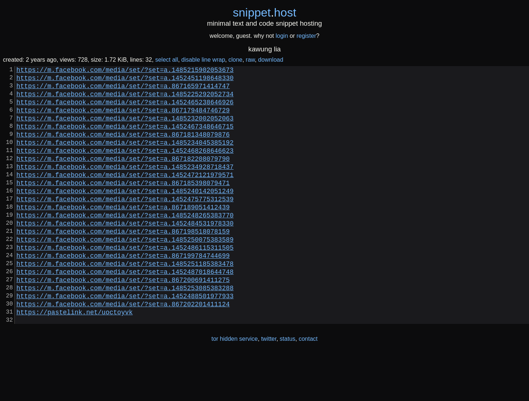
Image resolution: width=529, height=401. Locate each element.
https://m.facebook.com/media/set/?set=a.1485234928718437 (125, 185)
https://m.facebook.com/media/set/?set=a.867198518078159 (123, 261)
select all (166, 60)
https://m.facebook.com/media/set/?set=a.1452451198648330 (125, 80)
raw (250, 60)
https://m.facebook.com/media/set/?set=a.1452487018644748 (125, 309)
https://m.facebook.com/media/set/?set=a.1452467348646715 (125, 137)
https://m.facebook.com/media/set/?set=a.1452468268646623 (125, 166)
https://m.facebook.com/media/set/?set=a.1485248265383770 (125, 242)
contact (308, 386)
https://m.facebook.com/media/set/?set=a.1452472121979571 (125, 195)
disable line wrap (203, 60)
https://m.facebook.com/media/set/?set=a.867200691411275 (123, 319)
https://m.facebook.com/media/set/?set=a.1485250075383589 (125, 271)
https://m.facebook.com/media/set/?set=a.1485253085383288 (125, 328)
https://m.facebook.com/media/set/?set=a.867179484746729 (123, 118)
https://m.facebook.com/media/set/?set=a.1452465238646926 (125, 109)
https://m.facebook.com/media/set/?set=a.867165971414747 (123, 90)
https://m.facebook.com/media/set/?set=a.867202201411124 (123, 347)
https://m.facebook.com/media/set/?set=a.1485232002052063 (125, 128)
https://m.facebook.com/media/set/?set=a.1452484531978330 (125, 252)
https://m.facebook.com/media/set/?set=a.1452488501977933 (125, 338)
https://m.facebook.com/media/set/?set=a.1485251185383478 (125, 300)
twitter (269, 386)
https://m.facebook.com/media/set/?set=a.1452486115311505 (125, 281)
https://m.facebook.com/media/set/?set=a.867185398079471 (123, 204)
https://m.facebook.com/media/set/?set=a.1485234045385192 (125, 156)
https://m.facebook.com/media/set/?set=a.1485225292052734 (125, 99)
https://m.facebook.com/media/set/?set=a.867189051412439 (123, 233)
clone (235, 60)
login (282, 36)
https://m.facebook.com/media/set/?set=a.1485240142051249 (125, 214)
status (287, 386)
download (271, 60)
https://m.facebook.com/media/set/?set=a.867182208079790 (123, 175)
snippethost (264, 12)
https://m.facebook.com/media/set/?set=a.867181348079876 (123, 147)
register (306, 36)
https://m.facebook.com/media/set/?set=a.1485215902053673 (125, 70)
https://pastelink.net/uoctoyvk (75, 357)
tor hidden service (234, 386)
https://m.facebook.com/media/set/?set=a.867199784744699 (123, 290)
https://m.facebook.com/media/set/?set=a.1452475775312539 (125, 223)
